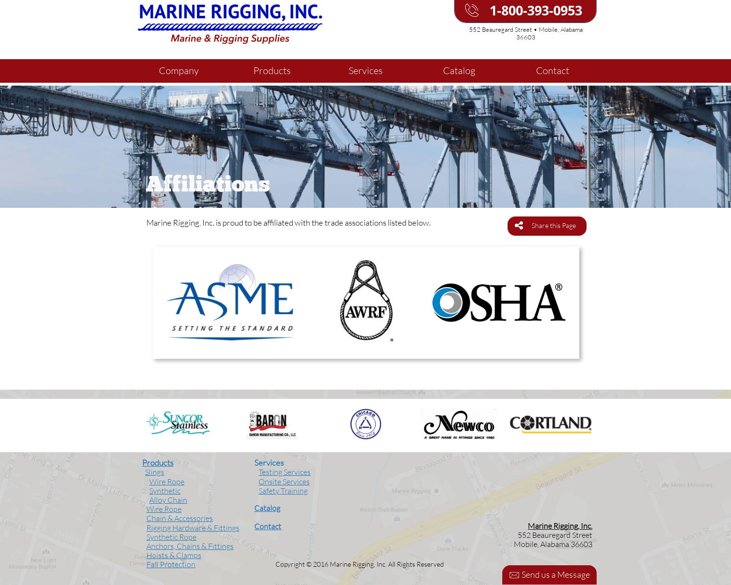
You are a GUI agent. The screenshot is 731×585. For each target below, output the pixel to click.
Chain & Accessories (179, 518)
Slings (154, 472)
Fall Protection (171, 564)
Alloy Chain (168, 500)
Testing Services (285, 472)
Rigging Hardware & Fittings (192, 528)
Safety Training (283, 491)
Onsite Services (284, 481)
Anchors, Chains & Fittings (190, 546)
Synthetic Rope (171, 537)
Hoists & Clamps (173, 555)
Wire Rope (166, 481)
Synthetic (165, 491)
